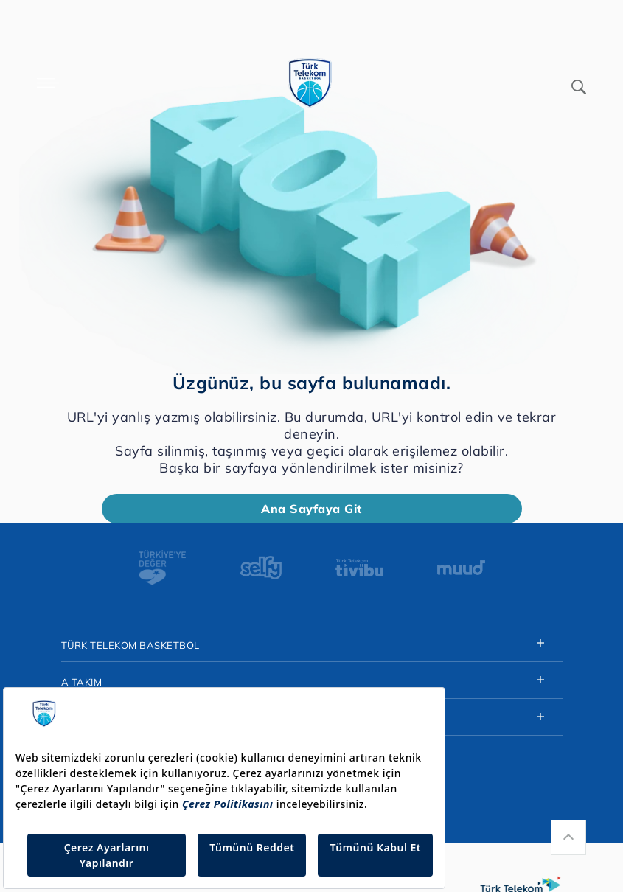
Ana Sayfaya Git (311, 508)
